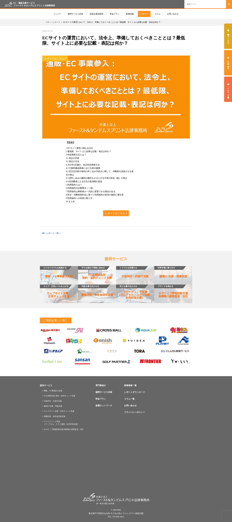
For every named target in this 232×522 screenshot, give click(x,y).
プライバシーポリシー (134, 412)
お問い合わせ (173, 14)
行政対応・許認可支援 (132, 272)
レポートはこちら (55, 58)
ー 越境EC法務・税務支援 (52, 406)
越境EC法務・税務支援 (170, 272)
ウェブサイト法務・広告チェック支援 (55, 291)
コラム (157, 14)
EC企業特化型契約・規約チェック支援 (95, 272)
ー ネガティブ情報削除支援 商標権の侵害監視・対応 (63, 429)
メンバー (57, 14)
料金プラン (114, 14)
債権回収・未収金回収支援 (95, 290)
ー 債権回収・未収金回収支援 (53, 416)
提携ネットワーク (104, 405)
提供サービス (46, 385)
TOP (47, 22)
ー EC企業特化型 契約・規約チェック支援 (58, 396)
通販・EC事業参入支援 (56, 272)
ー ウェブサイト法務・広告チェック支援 (58, 411)
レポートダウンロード (134, 392)
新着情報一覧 (130, 385)
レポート (144, 14)
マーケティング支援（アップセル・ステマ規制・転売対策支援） (134, 292)
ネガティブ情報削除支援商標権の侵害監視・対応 (171, 291)
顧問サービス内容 (75, 14)
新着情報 (130, 14)
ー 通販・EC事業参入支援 (52, 391)
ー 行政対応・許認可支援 (52, 401)
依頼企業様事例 (96, 14)
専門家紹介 (101, 385)
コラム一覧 (129, 399)
